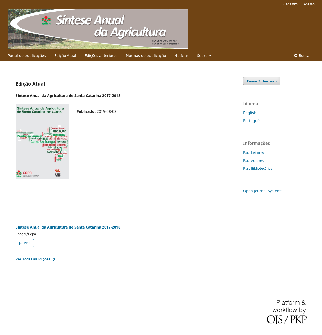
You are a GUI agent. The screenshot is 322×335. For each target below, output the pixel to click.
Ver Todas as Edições (33, 259)
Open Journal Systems (262, 190)
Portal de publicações (27, 55)
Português (252, 120)
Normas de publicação (146, 55)
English (249, 112)
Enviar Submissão (262, 81)
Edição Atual (65, 55)
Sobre (202, 55)
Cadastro (290, 4)
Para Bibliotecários (257, 168)
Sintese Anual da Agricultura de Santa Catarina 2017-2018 (68, 227)
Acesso (309, 4)
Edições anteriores (101, 55)
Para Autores (253, 160)
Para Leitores (253, 152)
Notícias (181, 55)
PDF (26, 243)
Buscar (302, 55)
